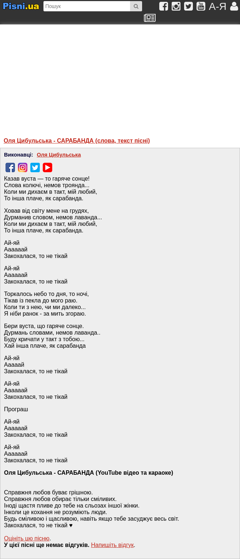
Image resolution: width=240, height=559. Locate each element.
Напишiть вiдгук (112, 545)
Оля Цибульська (59, 155)
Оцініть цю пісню (26, 538)
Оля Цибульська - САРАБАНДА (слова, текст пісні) (77, 141)
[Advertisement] (75, 77)
